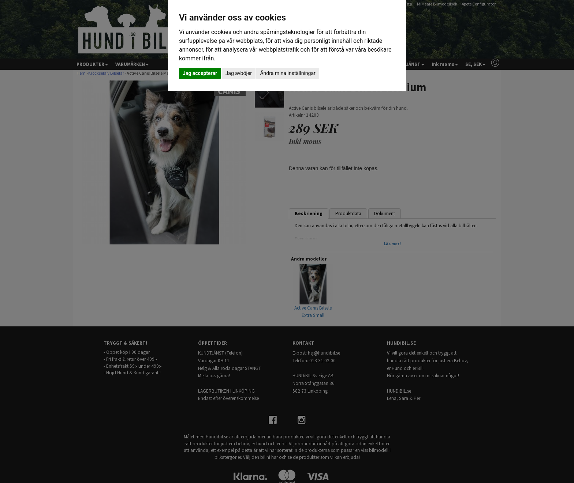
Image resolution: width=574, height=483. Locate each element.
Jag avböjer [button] (238, 73)
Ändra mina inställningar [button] (287, 73)
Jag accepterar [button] (200, 73)
